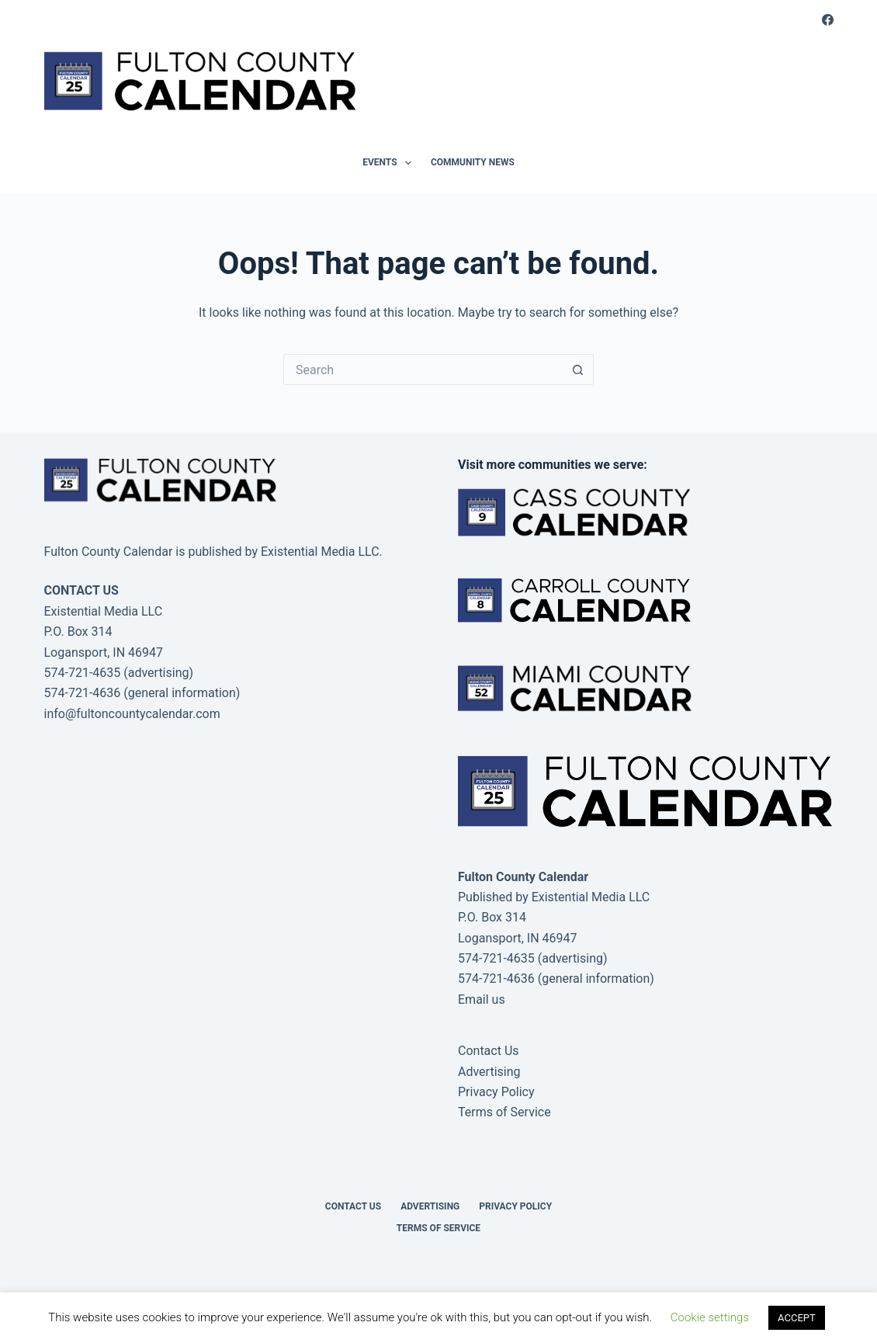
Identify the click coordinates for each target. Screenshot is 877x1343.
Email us (481, 999)
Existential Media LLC (591, 897)
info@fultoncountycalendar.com (132, 713)
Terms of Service (504, 1112)
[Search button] (578, 369)
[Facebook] (828, 20)
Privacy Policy (496, 1091)
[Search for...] (423, 369)
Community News (473, 162)
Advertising (489, 1071)
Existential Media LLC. (322, 551)
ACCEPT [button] (797, 1318)
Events (390, 163)
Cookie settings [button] (710, 1317)
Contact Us (488, 1050)
